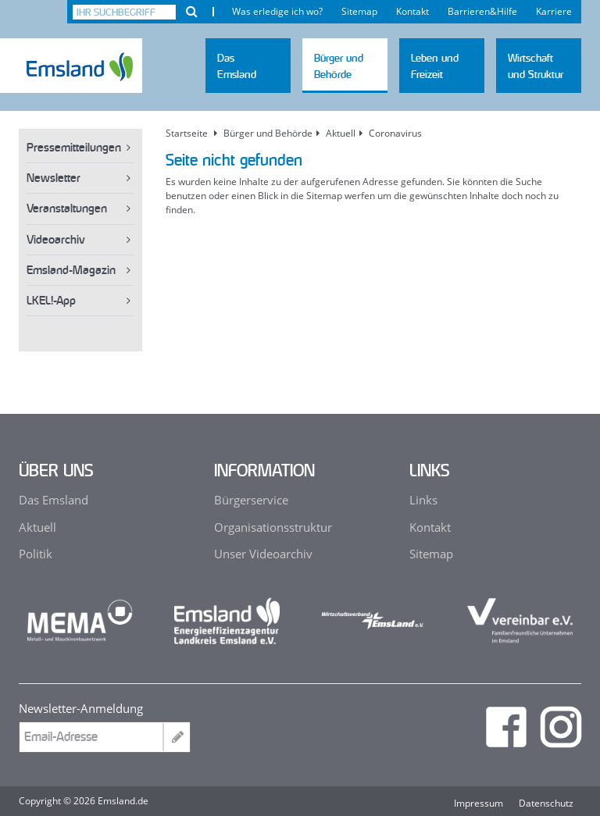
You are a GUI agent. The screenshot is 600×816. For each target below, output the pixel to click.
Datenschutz (546, 803)
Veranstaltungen (67, 208)
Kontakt (412, 11)
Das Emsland (53, 500)
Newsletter (53, 177)
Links (423, 500)
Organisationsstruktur (273, 527)
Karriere (554, 11)
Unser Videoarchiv (263, 553)
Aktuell (37, 527)
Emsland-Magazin (71, 269)
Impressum (478, 803)
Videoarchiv (56, 239)
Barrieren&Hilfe (482, 11)
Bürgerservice (251, 500)
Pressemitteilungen (74, 147)
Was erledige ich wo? (277, 11)
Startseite (187, 133)
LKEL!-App (51, 300)
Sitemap (359, 11)
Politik (35, 553)
